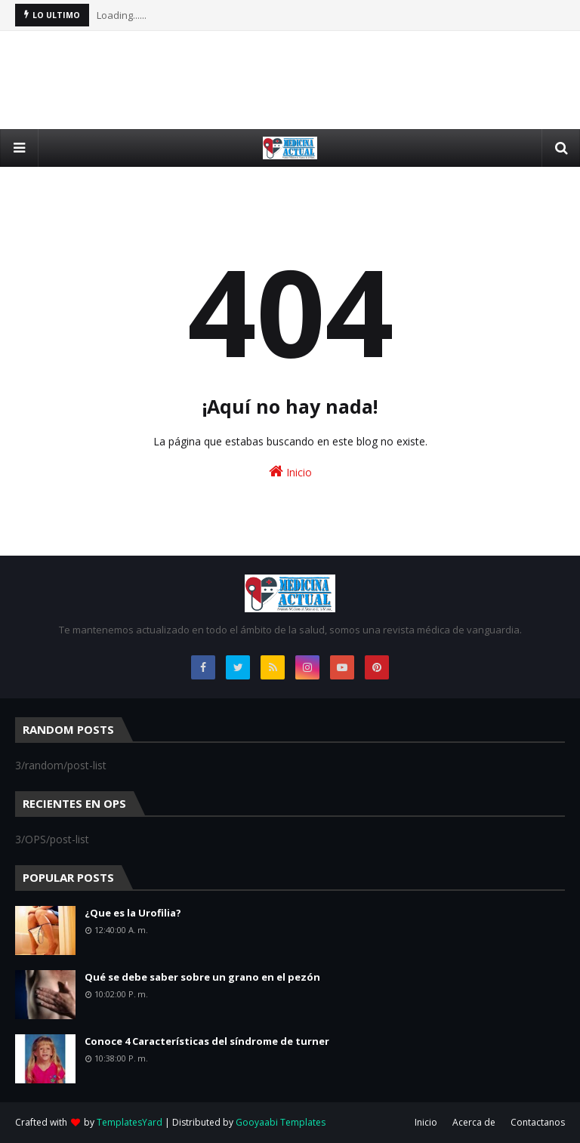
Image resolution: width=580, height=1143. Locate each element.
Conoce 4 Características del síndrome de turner (207, 1041)
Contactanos (538, 1122)
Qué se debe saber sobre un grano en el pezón (202, 977)
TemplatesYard (129, 1122)
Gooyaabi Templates (280, 1122)
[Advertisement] (290, 80)
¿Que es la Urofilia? (133, 913)
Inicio (290, 471)
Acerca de (473, 1122)
